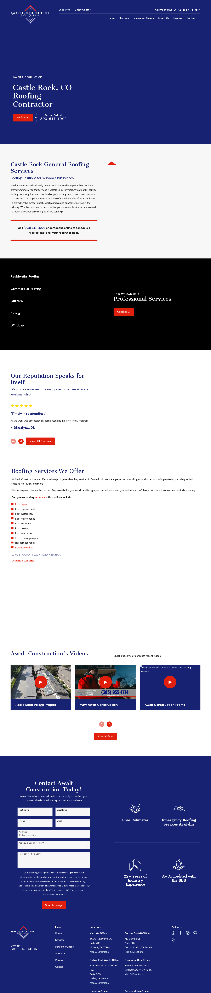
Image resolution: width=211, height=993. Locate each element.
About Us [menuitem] (163, 18)
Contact (59, 916)
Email (64, 771)
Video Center (83, 9)
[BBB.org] (173, 883)
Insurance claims (24, 502)
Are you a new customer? (35, 793)
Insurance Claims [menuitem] (143, 18)
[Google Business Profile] (195, 883)
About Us (60, 903)
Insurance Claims (64, 896)
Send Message (58, 855)
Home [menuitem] (111, 18)
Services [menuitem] (124, 18)
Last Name (66, 760)
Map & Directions (99, 901)
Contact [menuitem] (191, 18)
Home (58, 883)
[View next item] (16, 398)
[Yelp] (173, 890)
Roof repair (21, 459)
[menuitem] (15, 980)
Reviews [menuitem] (177, 18)
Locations (64, 9)
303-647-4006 (187, 9)
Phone (26, 771)
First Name (28, 760)
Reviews (59, 910)
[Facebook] (180, 883)
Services (59, 890)
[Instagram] (187, 883)
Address (27, 782)
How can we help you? (34, 804)
